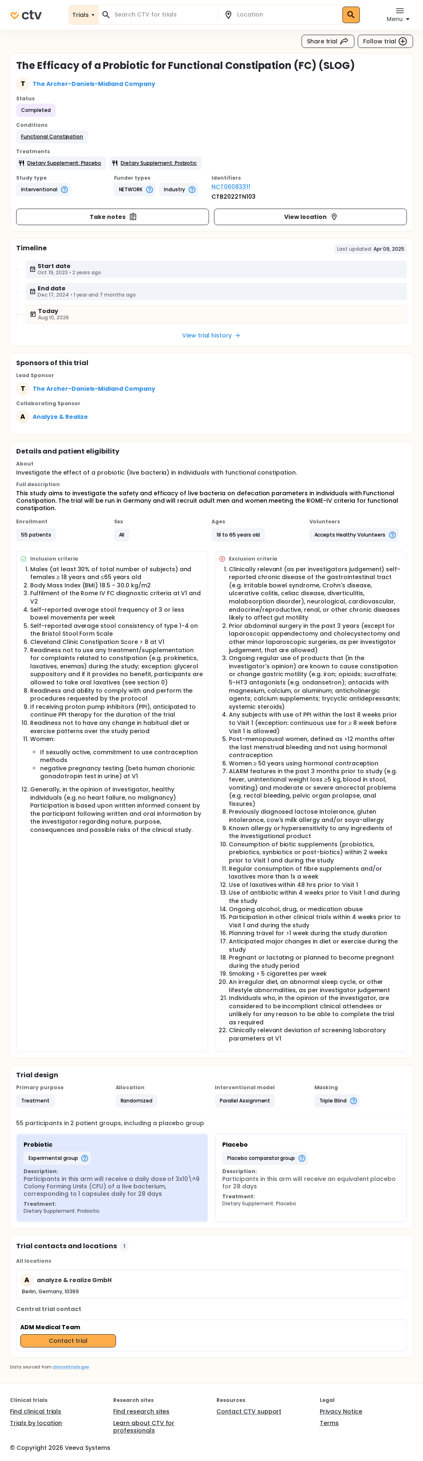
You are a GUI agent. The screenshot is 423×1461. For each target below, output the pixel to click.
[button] (52, 136)
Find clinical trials (35, 1411)
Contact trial (68, 1341)
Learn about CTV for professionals (143, 1426)
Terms (329, 1423)
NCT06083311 (231, 186)
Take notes (113, 217)
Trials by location (36, 1423)
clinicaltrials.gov (70, 1367)
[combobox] (163, 14)
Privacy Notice (341, 1411)
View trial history (211, 335)
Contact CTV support (248, 1411)
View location (311, 217)
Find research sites (141, 1411)
